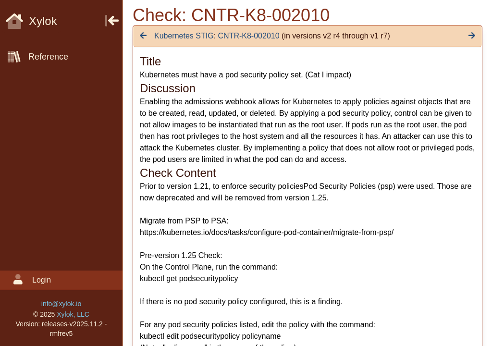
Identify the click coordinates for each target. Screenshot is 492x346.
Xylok (31, 20)
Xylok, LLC (73, 314)
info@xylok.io (61, 304)
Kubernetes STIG (184, 36)
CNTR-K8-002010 (249, 36)
